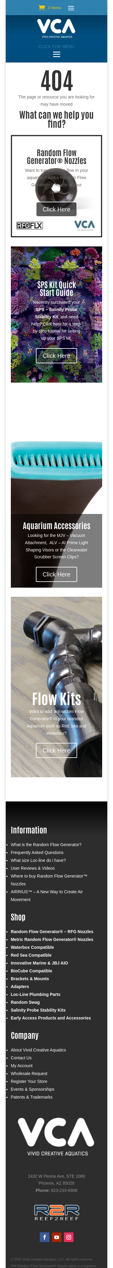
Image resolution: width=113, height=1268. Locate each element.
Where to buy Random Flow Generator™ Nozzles (49, 880)
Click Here (56, 209)
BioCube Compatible (31, 970)
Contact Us (21, 1057)
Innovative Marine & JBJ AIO (39, 963)
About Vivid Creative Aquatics (38, 1050)
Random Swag (25, 1002)
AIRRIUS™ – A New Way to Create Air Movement (47, 895)
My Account (22, 1065)
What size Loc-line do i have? (38, 860)
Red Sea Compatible (31, 955)
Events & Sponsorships (33, 1089)
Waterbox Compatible (32, 947)
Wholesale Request (29, 1073)
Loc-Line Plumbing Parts (36, 994)
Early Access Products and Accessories (51, 1018)
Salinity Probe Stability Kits (38, 1010)
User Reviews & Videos (33, 868)
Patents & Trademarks (32, 1097)
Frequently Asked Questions (37, 852)
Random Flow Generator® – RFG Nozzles (52, 931)
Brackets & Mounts (30, 978)
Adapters (20, 986)
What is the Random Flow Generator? (46, 844)
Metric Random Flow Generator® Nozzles (52, 939)
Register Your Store (29, 1081)
